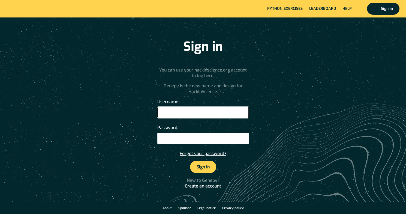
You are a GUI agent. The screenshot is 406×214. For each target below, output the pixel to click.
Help (347, 8)
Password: (167, 127)
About (167, 208)
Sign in (387, 8)
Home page (22, 8)
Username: (168, 102)
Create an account (203, 186)
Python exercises (285, 8)
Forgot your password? (203, 153)
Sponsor (184, 208)
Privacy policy (233, 208)
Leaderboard (322, 8)
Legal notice (206, 208)
